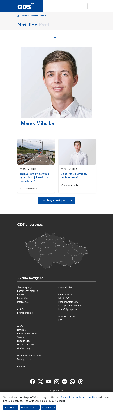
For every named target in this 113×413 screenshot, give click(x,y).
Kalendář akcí (65, 287)
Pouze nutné (11, 407)
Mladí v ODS (64, 298)
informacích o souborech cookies (78, 397)
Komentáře (22, 298)
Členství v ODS (65, 294)
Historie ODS (23, 340)
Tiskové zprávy (24, 287)
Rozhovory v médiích (27, 290)
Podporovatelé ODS (68, 301)
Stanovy (21, 337)
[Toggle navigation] (91, 6)
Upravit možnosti (29, 407)
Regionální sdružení (27, 333)
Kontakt (21, 366)
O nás (20, 326)
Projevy (21, 294)
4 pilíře (20, 309)
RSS (60, 320)
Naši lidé (26, 15)
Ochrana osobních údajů (29, 355)
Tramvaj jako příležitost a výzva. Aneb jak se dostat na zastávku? (34, 177)
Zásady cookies (24, 359)
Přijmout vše (48, 407)
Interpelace (23, 301)
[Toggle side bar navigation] (56, 37)
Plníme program (25, 312)
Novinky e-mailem (67, 316)
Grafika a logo (24, 348)
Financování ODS (25, 344)
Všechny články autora (56, 200)
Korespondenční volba (69, 305)
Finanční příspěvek (67, 309)
